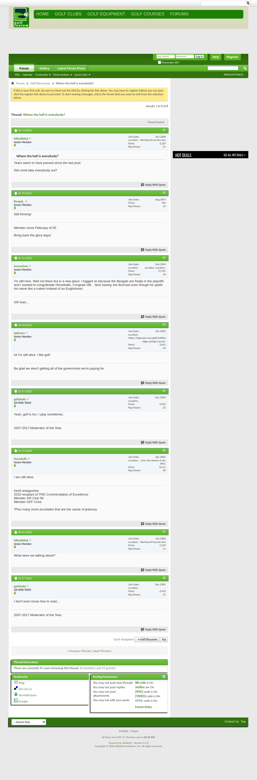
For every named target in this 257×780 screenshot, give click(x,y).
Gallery (44, 68)
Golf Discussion (40, 83)
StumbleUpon (28, 695)
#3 (164, 257)
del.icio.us (25, 689)
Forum (24, 68)
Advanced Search (233, 74)
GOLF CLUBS (68, 14)
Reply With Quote (153, 185)
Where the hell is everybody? (44, 115)
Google (23, 701)
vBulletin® (127, 743)
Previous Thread (80, 651)
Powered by (115, 743)
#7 (164, 531)
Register (232, 57)
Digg (21, 683)
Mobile (123, 731)
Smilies (140, 687)
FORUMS (179, 14)
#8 (164, 578)
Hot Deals (183, 155)
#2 (164, 192)
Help (216, 57)
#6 (164, 450)
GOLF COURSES (147, 14)
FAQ (17, 74)
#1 (164, 130)
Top (164, 639)
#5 (164, 391)
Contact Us (232, 721)
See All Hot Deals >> (235, 155)
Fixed (134, 731)
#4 (164, 324)
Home (42, 14)
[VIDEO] (140, 696)
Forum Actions (61, 74)
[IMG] (139, 691)
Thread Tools (155, 122)
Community (41, 74)
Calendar (27, 74)
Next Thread (102, 651)
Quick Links (80, 74)
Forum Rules (143, 707)
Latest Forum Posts (71, 68)
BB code (140, 683)
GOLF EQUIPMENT (106, 14)
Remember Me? (169, 62)
